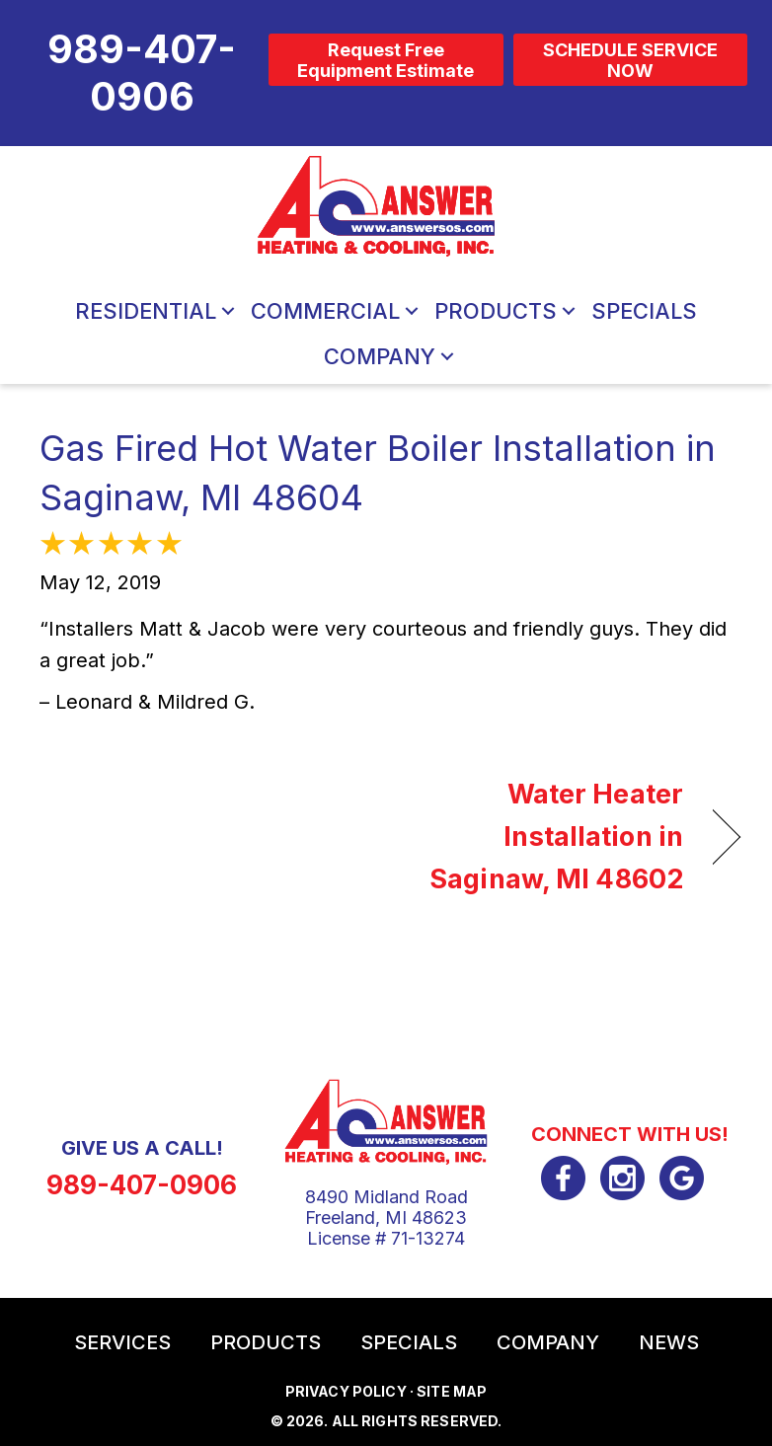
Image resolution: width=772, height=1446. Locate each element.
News (669, 1342)
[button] (228, 311)
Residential (145, 311)
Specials (644, 311)
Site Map (452, 1391)
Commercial (325, 311)
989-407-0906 (141, 1185)
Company (379, 356)
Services (122, 1342)
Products (495, 311)
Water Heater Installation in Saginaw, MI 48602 (545, 836)
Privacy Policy (346, 1391)
